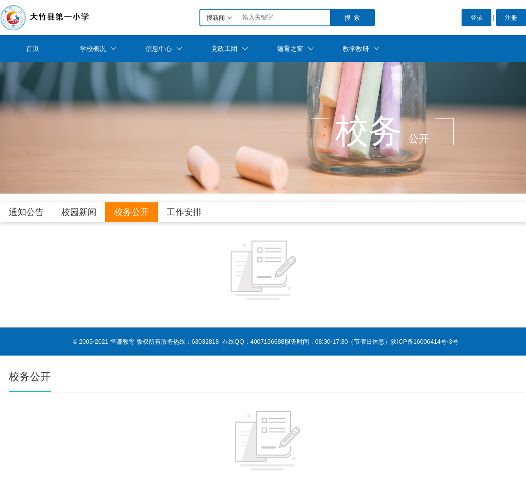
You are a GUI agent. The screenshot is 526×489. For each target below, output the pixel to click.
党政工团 (229, 48)
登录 (476, 17)
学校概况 (98, 48)
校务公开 (131, 212)
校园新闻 (78, 212)
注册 (511, 17)
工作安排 (184, 212)
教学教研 (361, 48)
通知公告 (26, 212)
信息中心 (164, 48)
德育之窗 (295, 48)
